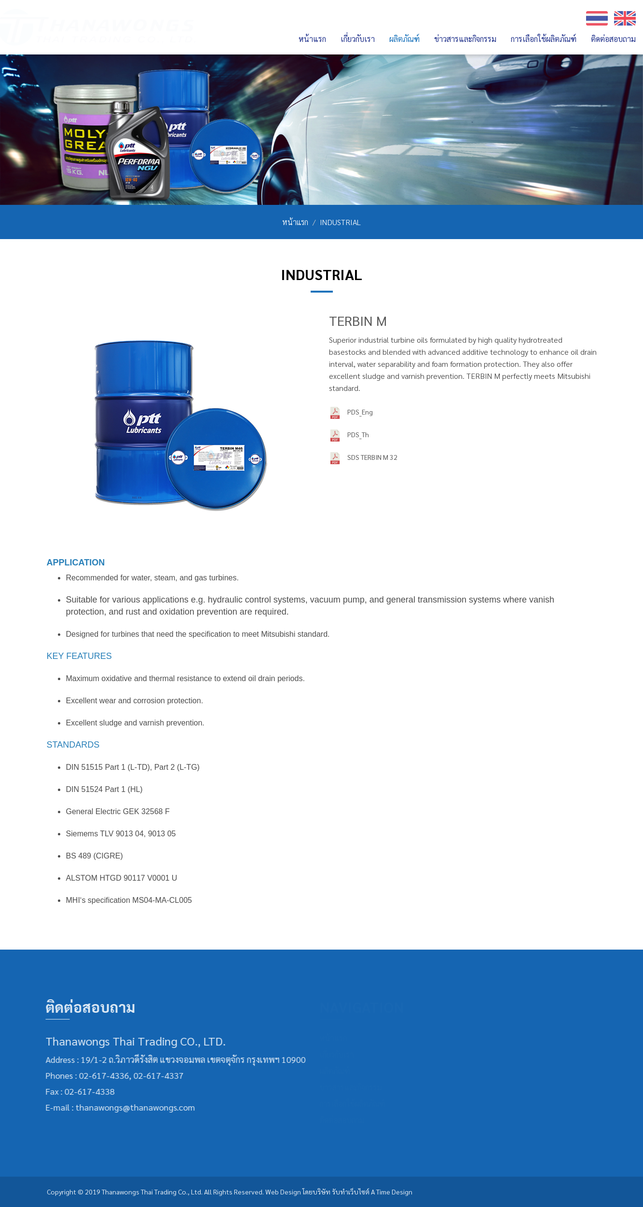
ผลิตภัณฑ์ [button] (404, 39)
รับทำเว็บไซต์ (350, 1191)
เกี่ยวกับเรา (340, 1054)
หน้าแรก (312, 39)
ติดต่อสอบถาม (613, 39)
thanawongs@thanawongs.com (130, 1107)
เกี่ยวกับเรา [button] (358, 39)
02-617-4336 (99, 1075)
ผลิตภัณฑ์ (338, 1071)
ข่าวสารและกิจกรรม (465, 39)
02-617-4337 (153, 1075)
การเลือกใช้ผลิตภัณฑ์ (543, 39)
